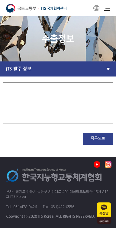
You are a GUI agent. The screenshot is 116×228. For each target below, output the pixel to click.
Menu (107, 8)
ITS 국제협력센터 (36, 8)
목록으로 (98, 138)
